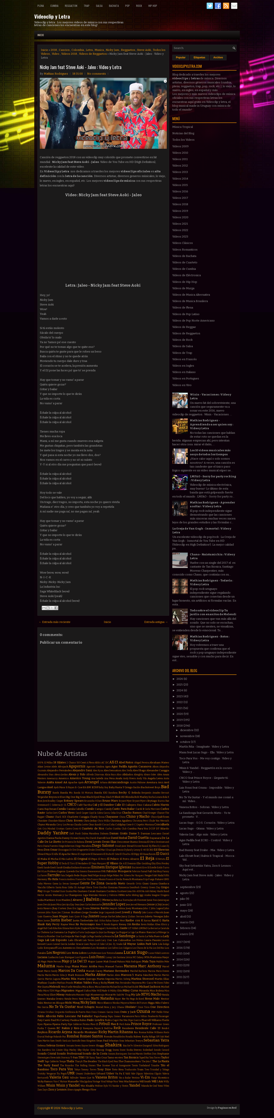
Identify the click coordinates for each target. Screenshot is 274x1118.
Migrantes (67, 990)
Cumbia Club (120, 828)
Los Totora (108, 952)
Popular (181, 57)
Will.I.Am (157, 1081)
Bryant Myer (125, 800)
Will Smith (145, 1081)
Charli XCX (60, 817)
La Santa (140, 936)
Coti (39, 828)
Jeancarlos (97, 904)
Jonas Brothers (73, 912)
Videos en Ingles (183, 365)
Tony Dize (104, 1069)
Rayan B (98, 1028)
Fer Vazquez (137, 875)
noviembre (187, 736)
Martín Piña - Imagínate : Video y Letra (204, 746)
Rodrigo (49, 1036)
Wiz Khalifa (87, 1085)
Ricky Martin (108, 1032)
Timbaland (144, 1065)
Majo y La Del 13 (74, 961)
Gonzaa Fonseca (118, 887)
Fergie (148, 875)
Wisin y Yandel (68, 1085)
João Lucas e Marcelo (152, 912)
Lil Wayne (129, 943)
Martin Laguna (53, 979)
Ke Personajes (85, 924)
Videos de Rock (182, 339)
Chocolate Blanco (56, 820)
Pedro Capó (112, 1020)
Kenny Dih (125, 924)
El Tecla (63, 863)
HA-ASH (136, 891)
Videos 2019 (180, 210)
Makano (121, 961)
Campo (99, 808)
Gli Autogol (79, 887)
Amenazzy (52, 778)
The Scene (103, 1065)
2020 (180, 713)
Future (159, 879)
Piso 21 (94, 1024)
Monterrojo (98, 994)
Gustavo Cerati (86, 891)
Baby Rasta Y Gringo (121, 787)
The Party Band (48, 1065)
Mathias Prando (65, 982)
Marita (40, 975)
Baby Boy (103, 787)
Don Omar (51, 849)
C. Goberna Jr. (56, 805)
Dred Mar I (100, 849)
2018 (54, 50)
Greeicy (144, 887)
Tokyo (77, 1069)
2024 (180, 690)
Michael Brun (117, 986)
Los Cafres (113, 948)
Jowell (118, 912)
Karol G (156, 920)
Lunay (109, 957)
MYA (147, 957)
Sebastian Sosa (116, 1040)
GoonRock (134, 887)
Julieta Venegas (154, 916)
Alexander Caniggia (157, 770)
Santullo (75, 1040)
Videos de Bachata (184, 256)
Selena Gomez (56, 1045)
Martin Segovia (106, 978)
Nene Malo (152, 998)
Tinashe (155, 1065)
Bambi (56, 792)
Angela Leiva (155, 778)
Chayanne (111, 816)
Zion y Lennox (57, 1089)
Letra (89, 50)
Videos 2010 (180, 152)
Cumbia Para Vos (137, 828)
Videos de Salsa (182, 346)
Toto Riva (118, 1069)
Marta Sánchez (144, 974)
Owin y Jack (128, 1011)
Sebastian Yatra (156, 1040)
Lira (154, 943)
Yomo (160, 1085)
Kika (55, 928)
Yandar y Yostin (120, 1085)
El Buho (108, 854)
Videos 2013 (180, 172)
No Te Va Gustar (62, 1007)
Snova (116, 1050)
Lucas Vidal (154, 953)
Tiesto (135, 1065)
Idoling (135, 895)
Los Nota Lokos (76, 952)
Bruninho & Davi (93, 800)
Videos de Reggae (184, 327)
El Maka (42, 858)
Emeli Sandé (56, 867)
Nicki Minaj (72, 1002)
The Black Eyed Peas (108, 1061)
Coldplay (120, 824)
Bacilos (136, 787)
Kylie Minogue (97, 928)
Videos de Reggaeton (93, 53)
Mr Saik (117, 994)
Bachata (114, 5)
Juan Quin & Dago (78, 916)
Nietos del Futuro (138, 1002)
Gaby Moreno (44, 883)
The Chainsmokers (130, 1061)
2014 (180, 959)
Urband (101, 1073)
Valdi (127, 1073)
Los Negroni (56, 953)
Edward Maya (44, 854)
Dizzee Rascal (141, 846)
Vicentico (163, 1077)
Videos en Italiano (184, 372)
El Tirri (71, 863)
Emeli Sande (43, 867)
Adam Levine (44, 766)
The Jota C (146, 1061)
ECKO (149, 849)
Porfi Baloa (124, 1024)
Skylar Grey (88, 1050)
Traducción (130, 1069)
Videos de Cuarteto (184, 262)
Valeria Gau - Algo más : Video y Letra (203, 834)
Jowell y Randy (131, 912)
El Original (80, 858)
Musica (99, 50)
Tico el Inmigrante (121, 1065)
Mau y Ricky (100, 982)
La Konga (109, 932)
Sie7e (130, 1045)
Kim (60, 928)
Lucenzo (164, 953)
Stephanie (163, 1053)
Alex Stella (127, 770)
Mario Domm (162, 971)
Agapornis (77, 766)
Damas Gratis (118, 833)
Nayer (118, 998)
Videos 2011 (180, 159)
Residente (128, 1028)
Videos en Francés (184, 359)
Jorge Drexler (90, 912)
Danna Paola (53, 837)
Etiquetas (199, 57)
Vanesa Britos (106, 1077)
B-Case (78, 787)
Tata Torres (155, 1057)
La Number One (52, 936)
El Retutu (160, 859)
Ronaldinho (119, 1036)
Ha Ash (145, 891)
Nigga (151, 1002)
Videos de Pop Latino (186, 314)
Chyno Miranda (46, 824)
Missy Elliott (49, 994)
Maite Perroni (54, 961)
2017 (180, 942)
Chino (122, 817)
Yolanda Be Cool (149, 1085)
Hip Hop (152, 5)
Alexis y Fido (76, 774)
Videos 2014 (180, 178)
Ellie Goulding (144, 863)
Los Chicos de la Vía (142, 948)
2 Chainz (71, 762)
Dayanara (155, 837)
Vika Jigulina (85, 1081)
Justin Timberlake (83, 920)
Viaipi (154, 1077)
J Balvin (91, 899)
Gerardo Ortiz (133, 883)
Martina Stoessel (142, 978)
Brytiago (152, 800)
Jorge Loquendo (107, 912)
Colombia (77, 50)
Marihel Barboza (138, 971)
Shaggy (100, 1045)
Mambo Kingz (64, 966)
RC (58, 1028)
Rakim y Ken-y (72, 1028)
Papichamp (100, 1016)
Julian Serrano (136, 916)
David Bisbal (119, 837)
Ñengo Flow (89, 1089)
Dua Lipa (111, 849)
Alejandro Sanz (82, 770)
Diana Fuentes (50, 846)
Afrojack (63, 766)
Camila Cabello (76, 808)
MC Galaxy (138, 957)
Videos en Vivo (182, 385)
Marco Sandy (51, 971)
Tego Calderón (52, 1061)
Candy (108, 808)
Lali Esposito (58, 940)
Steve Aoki (144, 50)
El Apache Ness (68, 854)
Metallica (77, 986)
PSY (153, 1011)
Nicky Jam (112, 50)
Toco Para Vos (61, 1069)
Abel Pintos (126, 762)
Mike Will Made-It (100, 990)
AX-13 (113, 762)
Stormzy (65, 1057)
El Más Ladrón (66, 859)
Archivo (218, 57)
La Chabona (43, 932)
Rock (139, 5)
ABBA (98, 762)
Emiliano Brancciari (81, 867)
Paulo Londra (95, 1020)
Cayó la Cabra (96, 812)
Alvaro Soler (150, 774)
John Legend (157, 908)
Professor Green (160, 1024)
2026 (180, 678)
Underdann (90, 1073)
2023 (180, 696)
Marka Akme (95, 975)
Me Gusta (43, 986)
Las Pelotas (137, 940)
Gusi (62, 891)
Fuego (151, 879)
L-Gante (122, 928)
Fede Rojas (80, 875)
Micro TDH (49, 990)
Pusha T (41, 1028)
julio (183, 898)
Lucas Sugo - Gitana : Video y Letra (201, 828)
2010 (180, 983)
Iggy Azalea (145, 895)
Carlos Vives (66, 812)
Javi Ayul (66, 904)
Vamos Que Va (87, 1077)
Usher (110, 1073)
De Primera (67, 842)
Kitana (66, 928)
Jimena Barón (99, 908)
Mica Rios (88, 986)
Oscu (94, 1012)
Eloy (154, 863)
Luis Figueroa (82, 957)
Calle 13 (120, 804)
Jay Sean (75, 904)
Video (55, 53)
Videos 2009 (180, 146)
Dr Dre (72, 849)
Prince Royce (141, 1024)
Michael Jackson (149, 986)
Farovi (44, 875)
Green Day (154, 887)
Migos (58, 990)
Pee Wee (123, 1020)
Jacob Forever (138, 899)
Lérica (129, 957)
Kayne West (68, 924)
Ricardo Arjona (60, 1032)
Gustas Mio (71, 891)
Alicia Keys (110, 774)
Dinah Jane (120, 846)
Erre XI (145, 867)
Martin (157, 975)
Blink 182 (120, 796)
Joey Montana (134, 908)
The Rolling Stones (85, 1065)
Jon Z (60, 912)
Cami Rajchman (47, 808)
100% (40, 762)
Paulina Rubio (78, 1020)
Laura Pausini (152, 940)
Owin (116, 1012)
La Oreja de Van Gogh (73, 936)
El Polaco (113, 858)
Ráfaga (152, 1036)
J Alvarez (77, 899)
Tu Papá (62, 1073)
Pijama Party (59, 1024)
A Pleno (90, 762)
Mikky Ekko (116, 990)
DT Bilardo (162, 828)
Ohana (120, 1007)
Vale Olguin (137, 1073)
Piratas (86, 1024)
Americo (63, 778)
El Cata (115, 854)
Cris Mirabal (48, 828)
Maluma (46, 966)
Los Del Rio (158, 948)
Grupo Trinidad (51, 891)
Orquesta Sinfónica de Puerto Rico (73, 1012)
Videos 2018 (69, 53)
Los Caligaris (125, 948)
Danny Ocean (70, 837)
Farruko (54, 875)
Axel (50, 787)
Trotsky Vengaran (46, 1073)
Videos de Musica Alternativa (191, 294)
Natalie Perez (71, 998)
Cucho (108, 828)
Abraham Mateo (159, 762)
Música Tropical (182, 126)
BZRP (95, 787)
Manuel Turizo (114, 966)
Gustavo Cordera (106, 891)
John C (146, 908)
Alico (118, 774)
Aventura (151, 782)
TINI (81, 1057)
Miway (60, 994)
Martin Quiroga (86, 978)
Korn (72, 928)
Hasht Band (163, 891)
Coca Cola (108, 824)
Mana (75, 966)
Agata (108, 766)
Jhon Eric (72, 908)
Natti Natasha (102, 998)
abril (183, 916)
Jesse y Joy (154, 904)
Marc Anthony (149, 966)
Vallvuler (74, 1077)
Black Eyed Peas (96, 796)
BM (89, 787)
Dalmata (104, 833)
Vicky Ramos (45, 1081)
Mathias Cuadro (47, 982)
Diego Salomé (103, 846)
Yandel (134, 1085)
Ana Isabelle (97, 778)
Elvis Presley (162, 863)
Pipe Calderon (75, 1024)
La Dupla (69, 932)
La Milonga (160, 932)
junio (183, 904)
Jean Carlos (85, 904)
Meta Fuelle (66, 986)
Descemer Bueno (127, 841)
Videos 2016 (180, 191)
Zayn (45, 1089)
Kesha (136, 924)
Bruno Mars (110, 800)
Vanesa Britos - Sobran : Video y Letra (204, 807)
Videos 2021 (180, 223)
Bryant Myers (140, 800)
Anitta (50, 782)
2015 (180, 953)
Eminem (98, 867)
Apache (72, 782)
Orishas (49, 1012)
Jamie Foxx (152, 900)
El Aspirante (84, 854)
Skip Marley (70, 1050)
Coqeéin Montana (145, 824)
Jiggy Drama (83, 908)
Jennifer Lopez (114, 904)
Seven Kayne (81, 1045)
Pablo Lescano (66, 1016)
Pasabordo (153, 1016)
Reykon (42, 1032)
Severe (91, 1045)
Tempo (62, 1061)
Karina (147, 920)
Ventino (136, 1077)
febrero (185, 928)
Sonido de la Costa (94, 1053)
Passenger (164, 1016)
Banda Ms (66, 792)
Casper (85, 812)
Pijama (47, 1024)
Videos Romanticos (185, 249)
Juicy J (125, 916)
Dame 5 (134, 833)
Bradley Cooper (55, 800)
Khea (157, 924)
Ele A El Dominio (127, 863)
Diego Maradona (83, 846)
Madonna (156, 957)
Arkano (103, 782)
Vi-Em (145, 1077)
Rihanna (126, 1032)
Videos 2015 (180, 185)
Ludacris (53, 957)
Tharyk (79, 1061)
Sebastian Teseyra (134, 1040)
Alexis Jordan (61, 774)
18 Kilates (59, 762)
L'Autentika (111, 928)
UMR (71, 1073)
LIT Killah (133, 928)
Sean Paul (102, 1040)
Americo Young (80, 778)
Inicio (40, 35)
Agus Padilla (119, 766)
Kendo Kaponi (111, 924)
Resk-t (165, 1028)
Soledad (148, 1049)
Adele (54, 766)
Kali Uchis (99, 920)
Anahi (118, 778)
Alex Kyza (98, 770)
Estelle (153, 867)
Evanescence (94, 871)
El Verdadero (82, 863)
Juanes (94, 916)
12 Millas (48, 762)
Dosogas (63, 849)
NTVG (145, 994)
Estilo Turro (163, 867)
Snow (122, 1050)
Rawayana (88, 1028)
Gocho (103, 887)
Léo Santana (119, 957)
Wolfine (99, 1085)
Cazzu (106, 812)
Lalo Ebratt (75, 940)
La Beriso (152, 928)
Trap (86, 5)
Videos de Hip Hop (184, 281)
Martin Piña (68, 978)
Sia (125, 1045)
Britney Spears (74, 800)
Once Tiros (143, 1007)
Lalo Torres (88, 940)
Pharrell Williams (151, 1020)
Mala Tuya (148, 961)
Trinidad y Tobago (159, 1069)
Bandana (113, 792)
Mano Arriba (88, 966)
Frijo (145, 879)
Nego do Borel (137, 998)
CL (65, 805)
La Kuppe (121, 932)
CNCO (71, 804)
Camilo (89, 808)
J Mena (105, 899)
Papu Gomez (114, 1016)
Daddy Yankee (52, 833)
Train (140, 1069)
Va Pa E (119, 1073)
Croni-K (77, 828)
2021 (180, 708)
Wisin (50, 1085)
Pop (127, 5)
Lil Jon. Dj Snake (114, 944)
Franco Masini (98, 879)
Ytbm (166, 1085)
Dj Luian (161, 846)
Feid (90, 875)
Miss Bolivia (157, 990)
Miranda (144, 990)
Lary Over (106, 940)
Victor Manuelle (69, 1081)
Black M (110, 797)
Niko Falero (162, 1002)
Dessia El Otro (146, 841)
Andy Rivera (129, 778)
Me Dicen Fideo (161, 982)
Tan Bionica (131, 1057)
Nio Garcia (42, 1007)
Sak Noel (164, 1036)
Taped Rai (144, 1057)
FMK (103, 871)
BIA (84, 787)
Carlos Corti (52, 812)
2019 (180, 719)
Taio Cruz (101, 1057)
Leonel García (60, 944)
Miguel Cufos (83, 990)
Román (108, 1036)
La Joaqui (90, 932)
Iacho (128, 895)
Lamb (98, 940)
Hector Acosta (44, 895)
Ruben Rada (140, 1036)
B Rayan (70, 787)
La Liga (131, 932)
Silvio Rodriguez (161, 1045)
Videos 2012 (180, 165)
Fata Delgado (67, 875)
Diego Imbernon (67, 846)
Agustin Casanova (139, 766)
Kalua (109, 920)
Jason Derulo (43, 904)
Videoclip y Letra (52, 16)
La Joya (99, 932)
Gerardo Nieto (115, 883)
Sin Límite (57, 1050)
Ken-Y (99, 924)
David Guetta (138, 838)
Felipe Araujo (99, 875)
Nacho (156, 994)
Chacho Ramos (132, 812)
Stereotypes (43, 1057)
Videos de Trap (182, 352)
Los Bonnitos (99, 947)
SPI (157, 1036)
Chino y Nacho (138, 816)
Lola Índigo (163, 944)
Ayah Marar (60, 787)
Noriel (99, 1007)
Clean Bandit (94, 824)
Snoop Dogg (104, 1049)
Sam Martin (43, 1040)
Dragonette (82, 849)
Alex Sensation (112, 770)
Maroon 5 (127, 974)
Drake (92, 849)
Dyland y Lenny (132, 849)
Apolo (81, 782)
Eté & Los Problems (47, 871)
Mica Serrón (102, 986)
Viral (103, 1081)
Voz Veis (118, 1081)
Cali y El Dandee (103, 804)
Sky (79, 1049)
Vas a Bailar (125, 1077)
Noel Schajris (86, 1007)
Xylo (105, 1085)
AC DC (105, 762)
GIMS (166, 879)
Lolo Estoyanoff (47, 947)
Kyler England (82, 928)
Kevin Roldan (148, 924)
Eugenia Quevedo (66, 871)
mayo (184, 910)
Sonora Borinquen (117, 1053)
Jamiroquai (163, 900)
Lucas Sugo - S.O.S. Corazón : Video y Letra (206, 822)
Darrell (101, 837)
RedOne (108, 1028)
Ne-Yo (125, 998)
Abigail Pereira (141, 762)
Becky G (124, 792)
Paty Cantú (43, 1020)
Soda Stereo (134, 1049)
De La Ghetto (53, 841)
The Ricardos (67, 1065)
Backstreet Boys (150, 787)
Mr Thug (125, 994)
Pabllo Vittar (162, 1012)
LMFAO (143, 928)
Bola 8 (166, 797)
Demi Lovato (93, 841)
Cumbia (54, 5)
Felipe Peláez (113, 875)
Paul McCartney (60, 1020)
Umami (79, 1073)
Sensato (70, 1045)
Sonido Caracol (161, 1050)
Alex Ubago (139, 770)
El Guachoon (148, 854)
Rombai (73, 1036)
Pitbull (104, 1024)
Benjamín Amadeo (150, 792)
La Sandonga (125, 936)
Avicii (160, 782)
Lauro (49, 944)
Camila (61, 808)
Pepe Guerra (134, 1020)
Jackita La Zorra (120, 899)
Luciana (42, 957)
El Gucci (162, 854)
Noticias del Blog (183, 133)
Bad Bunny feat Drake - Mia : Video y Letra (206, 850)
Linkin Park (144, 943)
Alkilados (127, 774)
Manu (101, 966)
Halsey (153, 891)
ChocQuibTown (160, 816)
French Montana (133, 879)
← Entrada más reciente (54, 622)
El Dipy (135, 854)
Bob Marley (141, 796)
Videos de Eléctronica (186, 275)
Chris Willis (103, 820)
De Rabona (79, 842)
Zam (39, 1089)
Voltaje (109, 1081)
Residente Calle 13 (147, 1028)
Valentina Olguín (153, 1073)
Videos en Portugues (185, 378)
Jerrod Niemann (139, 904)
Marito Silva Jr (59, 975)
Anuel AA (61, 782)
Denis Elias (109, 841)
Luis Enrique (66, 957)
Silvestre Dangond (142, 1045)
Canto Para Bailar (123, 808)
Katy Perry (53, 924)
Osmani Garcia (105, 1012)
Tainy (92, 1057)
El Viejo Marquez (97, 863)
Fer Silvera (125, 875)
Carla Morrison (152, 809)
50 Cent (81, 762)
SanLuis (66, 1040)
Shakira (113, 1045)
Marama (130, 966)
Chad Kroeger (149, 812)
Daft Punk (75, 833)
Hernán (93, 895)
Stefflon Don (149, 1053)
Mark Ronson (76, 974)
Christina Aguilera (121, 820)
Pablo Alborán (46, 1016)
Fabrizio (136, 871)
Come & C (131, 824)
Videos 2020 (180, 217)
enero (184, 934)
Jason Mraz (56, 904)
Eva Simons (81, 871)
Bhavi (63, 797)
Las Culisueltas (122, 940)
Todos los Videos (183, 139)
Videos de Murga (183, 288)
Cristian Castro (64, 828)
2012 (180, 971)
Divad (130, 845)
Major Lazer (95, 961)
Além (159, 774)
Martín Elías (162, 978)
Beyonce (54, 796)
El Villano (112, 863)
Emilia (67, 867)
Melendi (54, 986)
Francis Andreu (67, 879)
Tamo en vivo (115, 1057)
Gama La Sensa (60, 883)
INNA (121, 895)
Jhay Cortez (59, 908)
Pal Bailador (85, 1016)
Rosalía (129, 1036)
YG (110, 1085)
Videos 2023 (180, 236)
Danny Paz (84, 838)
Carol (78, 812)
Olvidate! (131, 1007)
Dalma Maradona (90, 833)
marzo (184, 922)
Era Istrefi (137, 867)
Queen (51, 1028)
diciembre (187, 730)
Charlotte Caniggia (78, 816)
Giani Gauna (149, 883)
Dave (108, 838)
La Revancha (108, 936)
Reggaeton (71, 5)
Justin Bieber (61, 920)
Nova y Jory (110, 1007)
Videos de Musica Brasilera (190, 301)
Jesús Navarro (44, 908)
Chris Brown (74, 820)
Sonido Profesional (69, 1053)
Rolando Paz (60, 1036)
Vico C (56, 1081)
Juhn (118, 916)
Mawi (110, 982)
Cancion (64, 50)
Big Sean (81, 796)
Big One (70, 796)
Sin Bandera (44, 1050)
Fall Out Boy (154, 871)
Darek (93, 838)
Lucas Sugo (135, 952)
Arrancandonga (118, 782)
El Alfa (55, 854)
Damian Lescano (151, 833)
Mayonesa (137, 982)
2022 (180, 702)
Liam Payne (90, 944)
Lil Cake (101, 944)
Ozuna (143, 1011)
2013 (180, 965)
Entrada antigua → (156, 622)
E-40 (143, 849)
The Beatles (90, 1061)
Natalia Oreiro (55, 998)
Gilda (70, 887)
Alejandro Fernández (59, 770)
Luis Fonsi (97, 957)
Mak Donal (109, 961)
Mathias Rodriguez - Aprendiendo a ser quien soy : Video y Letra (211, 424)
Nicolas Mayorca (121, 1002)
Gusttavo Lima (124, 891)
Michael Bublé (131, 986)
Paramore (128, 1016)
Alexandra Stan (45, 774)
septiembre (188, 887)
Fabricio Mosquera (118, 871)
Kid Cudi (48, 928)
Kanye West (118, 920)
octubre (185, 741)
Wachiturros (131, 1081)
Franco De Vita (83, 879)
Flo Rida (53, 879)
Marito (48, 975)
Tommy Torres (88, 1069)
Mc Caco (147, 982)
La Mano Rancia (145, 932)
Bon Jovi (42, 800)
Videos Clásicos (182, 243)
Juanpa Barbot (107, 916)
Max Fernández (123, 982)
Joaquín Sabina (117, 908)
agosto (184, 893)
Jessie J (165, 904)
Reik (117, 1028)
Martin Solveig (122, 979)
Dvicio (120, 849)
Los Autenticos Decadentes (74, 947)
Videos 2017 (180, 197)
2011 (180, 977)
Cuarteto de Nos (93, 828)
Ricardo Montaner (85, 1032)
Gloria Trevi (92, 887)
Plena (40, 5)
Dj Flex (153, 845)
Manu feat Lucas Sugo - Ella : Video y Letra (206, 752)
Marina (151, 971)
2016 (180, 947)
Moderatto (71, 994)
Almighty (138, 774)
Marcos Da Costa (71, 971)
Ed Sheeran (161, 849)
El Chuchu (125, 854)
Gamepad (74, 883)
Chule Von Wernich (159, 820)
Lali (47, 940)
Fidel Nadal (157, 875)
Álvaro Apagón (74, 1089)
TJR (87, 1057)
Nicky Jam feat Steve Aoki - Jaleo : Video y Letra (80, 67)
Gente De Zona (92, 883)
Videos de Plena (182, 307)
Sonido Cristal (46, 1053)
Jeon (128, 904)
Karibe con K (134, 920)
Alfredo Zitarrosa (95, 774)
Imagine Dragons (160, 895)
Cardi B (140, 808)
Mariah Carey (94, 970)
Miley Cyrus (130, 990)
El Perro (102, 859)
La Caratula (163, 928)
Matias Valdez (83, 982)
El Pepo (92, 858)
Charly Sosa (97, 816)
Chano (50, 816)
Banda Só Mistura (83, 792)
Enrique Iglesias (118, 867)
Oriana (41, 1012)
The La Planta (160, 1061)
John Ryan (51, 912)
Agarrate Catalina (95, 766)
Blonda (129, 796)
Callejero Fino (133, 804)
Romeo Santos (91, 1036)
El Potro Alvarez (129, 858)
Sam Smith (56, 1040)
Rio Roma (140, 1032)
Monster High (83, 994)
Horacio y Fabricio (108, 895)
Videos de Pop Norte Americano (193, 320)
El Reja (147, 858)
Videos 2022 (180, 230)
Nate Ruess (85, 998)
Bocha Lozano (155, 797)
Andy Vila (142, 778)
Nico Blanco (104, 1002)
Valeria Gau (59, 1077)
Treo (146, 1069)
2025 (180, 684)
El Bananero (97, 854)
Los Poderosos (94, 953)
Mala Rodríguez (133, 961)
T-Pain (74, 1057)
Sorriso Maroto (135, 1053)
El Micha (53, 858)
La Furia (79, 932)
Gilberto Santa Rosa (56, 887)
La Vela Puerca (153, 936)
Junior (47, 920)
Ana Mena (109, 778)
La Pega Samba (94, 936)
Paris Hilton (141, 1016)
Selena (41, 1045)
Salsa (99, 5)
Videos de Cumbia (184, 268)
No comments (96, 73)
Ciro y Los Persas (64, 824)
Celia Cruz (116, 812)
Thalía (70, 1061)
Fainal (144, 871)
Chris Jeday (90, 820)
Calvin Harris (160, 804)
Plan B (115, 1024)
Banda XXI (100, 792)
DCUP (152, 828)
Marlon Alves (113, 975)
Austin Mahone (138, 782)
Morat (109, 994)
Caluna (147, 804)
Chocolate (42, 820)
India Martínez (46, 899)
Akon (155, 766)
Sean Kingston (88, 1040)
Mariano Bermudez (116, 970)
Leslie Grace (75, 943)
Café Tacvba (84, 804)
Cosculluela (161, 824)
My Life (136, 994)
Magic (44, 961)
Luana (119, 952)
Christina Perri (140, 820)
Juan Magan (60, 916)
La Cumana (57, 932)
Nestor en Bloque (54, 1002)
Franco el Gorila (114, 879)
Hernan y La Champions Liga (70, 895)
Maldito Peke (162, 961)
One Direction (159, 1007)
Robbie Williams (155, 1032)
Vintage (96, 1081)
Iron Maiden (63, 899)
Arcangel (91, 782)
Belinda (135, 792)
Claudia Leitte (81, 824)
